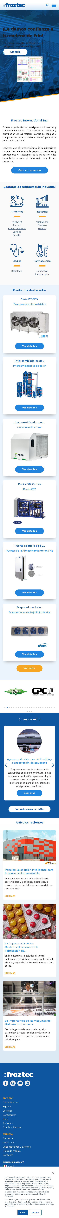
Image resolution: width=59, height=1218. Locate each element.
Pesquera (17, 221)
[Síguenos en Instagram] (13, 1083)
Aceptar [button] (23, 1212)
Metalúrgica (42, 221)
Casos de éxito (10, 1102)
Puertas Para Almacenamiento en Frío (29, 550)
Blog (5, 1119)
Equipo (7, 1106)
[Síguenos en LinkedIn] (27, 1083)
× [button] (52, 1173)
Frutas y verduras (17, 228)
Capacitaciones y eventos (17, 1146)
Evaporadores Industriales (29, 304)
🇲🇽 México (8, 1166)
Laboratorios (42, 274)
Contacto (8, 1155)
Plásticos (42, 225)
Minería (42, 228)
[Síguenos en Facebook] (5, 1083)
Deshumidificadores (29, 427)
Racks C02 (29, 489)
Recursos (8, 1123)
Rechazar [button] (35, 1212)
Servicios (7, 1111)
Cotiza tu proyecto (29, 170)
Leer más (29, 793)
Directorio (8, 1142)
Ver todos (29, 668)
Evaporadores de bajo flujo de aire (29, 612)
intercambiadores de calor (29, 365)
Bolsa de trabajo (12, 1151)
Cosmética (42, 270)
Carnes (17, 225)
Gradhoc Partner (12, 1127)
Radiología (16, 270)
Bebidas (17, 235)
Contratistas (9, 1115)
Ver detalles (29, 346)
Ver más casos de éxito (29, 809)
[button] (56, 52)
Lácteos (17, 231)
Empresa (8, 1138)
